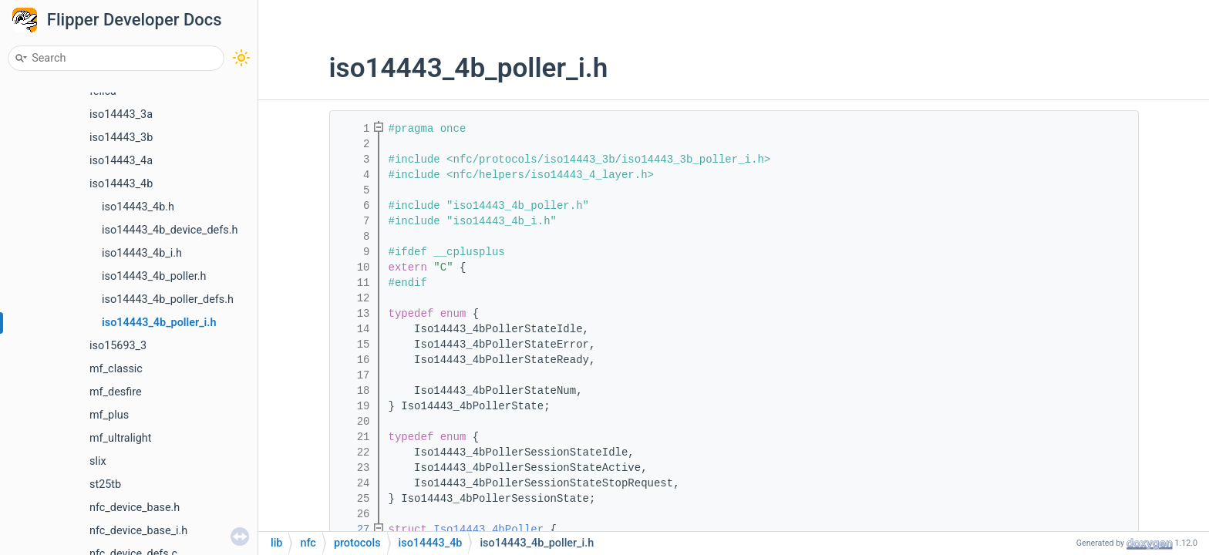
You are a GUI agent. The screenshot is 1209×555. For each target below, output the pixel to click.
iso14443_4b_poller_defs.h (168, 299)
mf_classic (116, 368)
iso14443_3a (121, 114)
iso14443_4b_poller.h (154, 276)
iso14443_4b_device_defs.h (169, 230)
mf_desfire (115, 392)
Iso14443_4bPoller (488, 529)
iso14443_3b (121, 137)
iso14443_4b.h (138, 207)
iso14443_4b (121, 183)
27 (353, 529)
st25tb (105, 484)
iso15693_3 (117, 345)
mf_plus (109, 415)
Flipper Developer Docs (134, 19)
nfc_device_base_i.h (138, 530)
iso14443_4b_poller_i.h (159, 322)
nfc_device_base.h (134, 507)
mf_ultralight (120, 438)
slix (97, 461)
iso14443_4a (121, 160)
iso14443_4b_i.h (142, 253)
